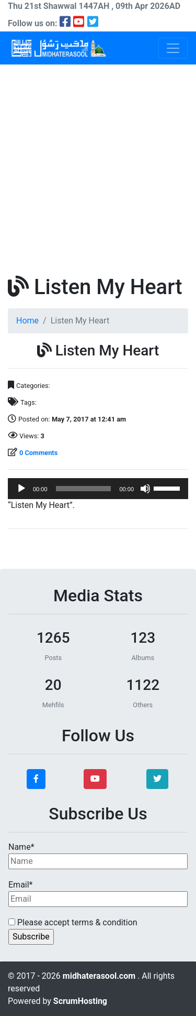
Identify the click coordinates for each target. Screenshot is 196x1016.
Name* (98, 855)
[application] (98, 488)
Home (27, 321)
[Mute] (145, 488)
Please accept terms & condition (72, 922)
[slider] (83, 488)
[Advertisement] (98, 168)
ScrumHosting (80, 1001)
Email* (98, 893)
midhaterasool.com (100, 976)
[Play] (21, 488)
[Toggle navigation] (173, 48)
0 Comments (38, 453)
